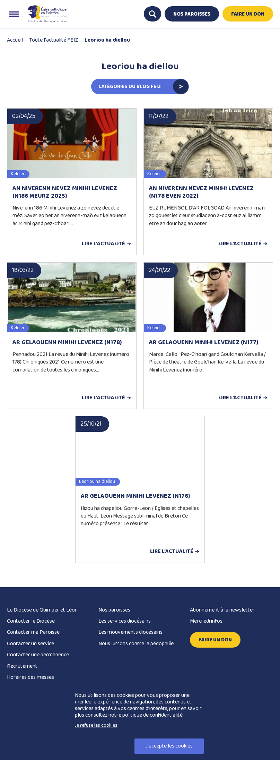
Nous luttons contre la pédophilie (136, 643)
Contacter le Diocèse (31, 621)
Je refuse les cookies (96, 725)
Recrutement (22, 666)
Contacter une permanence (38, 654)
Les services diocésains (124, 621)
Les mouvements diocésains (130, 632)
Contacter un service (30, 643)
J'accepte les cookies (169, 746)
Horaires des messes (30, 677)
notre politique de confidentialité (145, 715)
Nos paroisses (114, 610)
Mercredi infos (206, 621)
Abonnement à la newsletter (222, 610)
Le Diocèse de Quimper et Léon (42, 610)
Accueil (15, 40)
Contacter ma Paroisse (33, 632)
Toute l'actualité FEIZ (53, 40)
